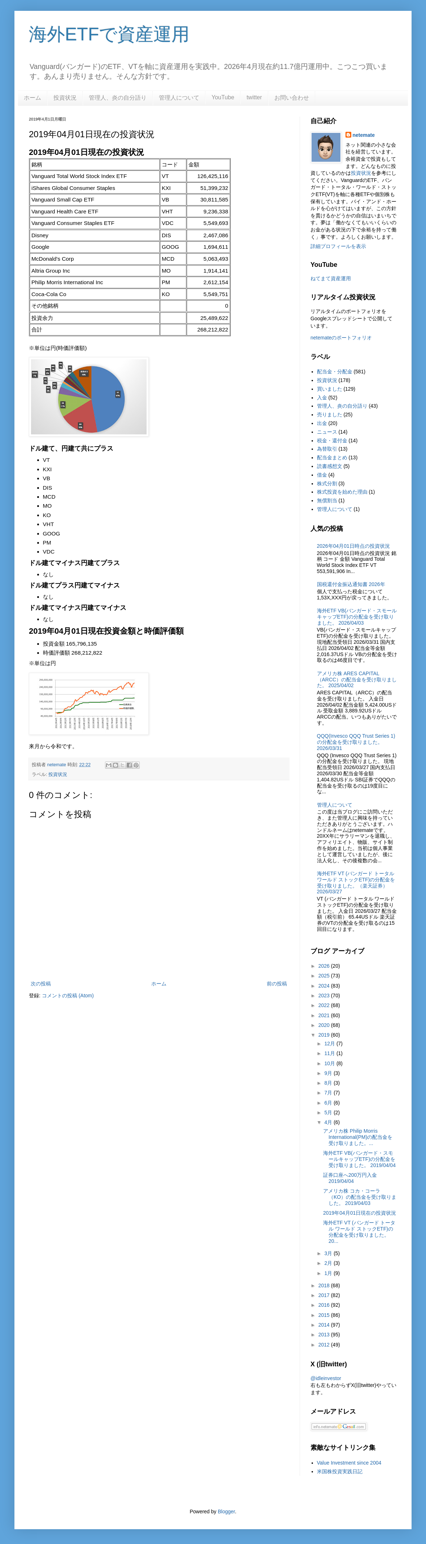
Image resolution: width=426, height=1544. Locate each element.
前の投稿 (277, 983)
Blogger (226, 1511)
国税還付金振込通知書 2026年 (351, 584)
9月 (329, 1073)
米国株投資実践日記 (339, 1471)
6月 (329, 1103)
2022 (324, 1005)
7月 (329, 1093)
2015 (324, 1315)
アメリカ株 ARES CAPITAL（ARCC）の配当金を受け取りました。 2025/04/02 (357, 680)
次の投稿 (41, 983)
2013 (324, 1334)
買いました (329, 389)
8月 (329, 1083)
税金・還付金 (332, 440)
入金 (322, 397)
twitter (254, 97)
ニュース (327, 432)
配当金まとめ (332, 457)
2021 (324, 1015)
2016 (324, 1305)
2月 (329, 1263)
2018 (324, 1285)
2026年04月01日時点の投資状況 (353, 546)
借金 (322, 475)
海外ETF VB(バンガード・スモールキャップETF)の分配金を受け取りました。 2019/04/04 (359, 1159)
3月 (329, 1253)
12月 (330, 1043)
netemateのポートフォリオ (341, 338)
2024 (324, 986)
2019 (324, 1035)
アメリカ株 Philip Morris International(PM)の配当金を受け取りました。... (357, 1137)
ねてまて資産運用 (330, 278)
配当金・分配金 (334, 371)
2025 (324, 976)
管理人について (179, 98)
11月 (330, 1053)
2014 (324, 1325)
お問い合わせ (291, 98)
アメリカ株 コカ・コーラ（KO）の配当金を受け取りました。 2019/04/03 (359, 1197)
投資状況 (65, 98)
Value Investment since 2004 (349, 1463)
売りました (329, 414)
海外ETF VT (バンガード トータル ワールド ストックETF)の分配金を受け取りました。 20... (359, 1232)
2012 (324, 1345)
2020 (324, 1025)
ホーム (32, 98)
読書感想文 (329, 466)
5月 (329, 1112)
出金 (322, 423)
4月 (329, 1122)
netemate (364, 135)
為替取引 (327, 449)
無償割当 (327, 500)
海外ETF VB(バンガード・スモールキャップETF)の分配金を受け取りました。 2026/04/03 (357, 617)
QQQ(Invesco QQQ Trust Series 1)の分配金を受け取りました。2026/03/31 (356, 742)
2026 (324, 966)
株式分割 (327, 483)
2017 (324, 1295)
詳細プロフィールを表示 (338, 246)
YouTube (223, 97)
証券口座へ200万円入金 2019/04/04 (350, 1178)
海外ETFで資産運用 (109, 34)
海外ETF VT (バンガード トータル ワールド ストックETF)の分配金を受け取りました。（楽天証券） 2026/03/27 (356, 882)
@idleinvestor (325, 1378)
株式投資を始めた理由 (342, 492)
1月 (329, 1273)
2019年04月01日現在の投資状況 (359, 1213)
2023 (324, 995)
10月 (330, 1063)
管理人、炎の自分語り (118, 98)
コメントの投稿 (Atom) (68, 995)
